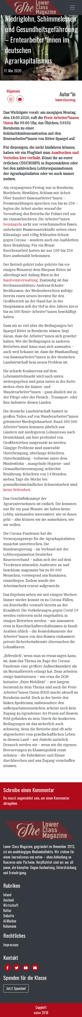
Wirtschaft (10, 905)
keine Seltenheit (16, 490)
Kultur (7, 910)
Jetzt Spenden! (16, 988)
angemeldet (25, 798)
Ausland (8, 900)
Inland (7, 894)
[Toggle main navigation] (72, 7)
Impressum (10, 944)
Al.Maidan (9, 921)
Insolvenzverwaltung (20, 280)
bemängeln (12, 224)
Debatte (8, 915)
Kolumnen (9, 926)
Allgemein (13, 91)
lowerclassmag (65, 99)
